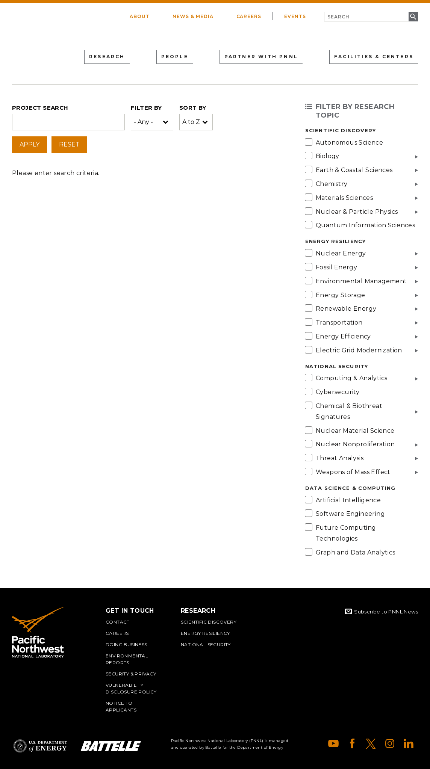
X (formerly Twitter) (371, 743)
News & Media (193, 16)
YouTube (333, 743)
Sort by (192, 107)
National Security (206, 644)
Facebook (352, 743)
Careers (249, 16)
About (140, 16)
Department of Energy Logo (40, 745)
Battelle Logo (110, 746)
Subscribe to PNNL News (386, 612)
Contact (118, 622)
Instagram (389, 743)
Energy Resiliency (205, 633)
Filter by (146, 107)
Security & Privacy (131, 674)
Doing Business (126, 644)
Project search (40, 107)
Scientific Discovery (208, 622)
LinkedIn (408, 743)
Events (295, 16)
